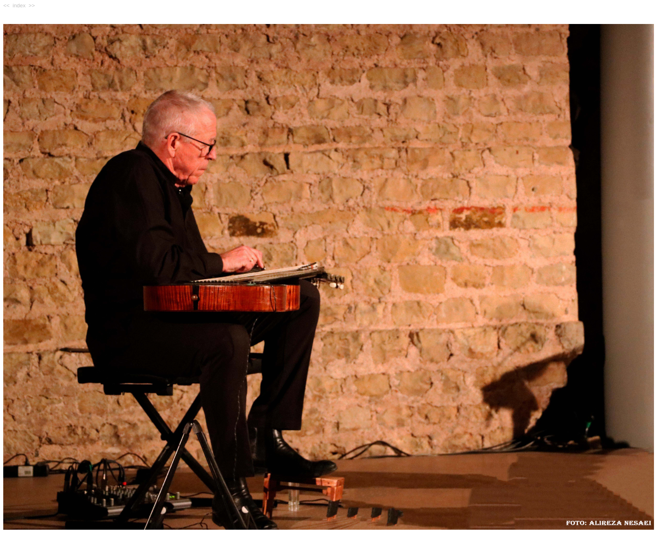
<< (6, 5)
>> (31, 5)
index (19, 5)
